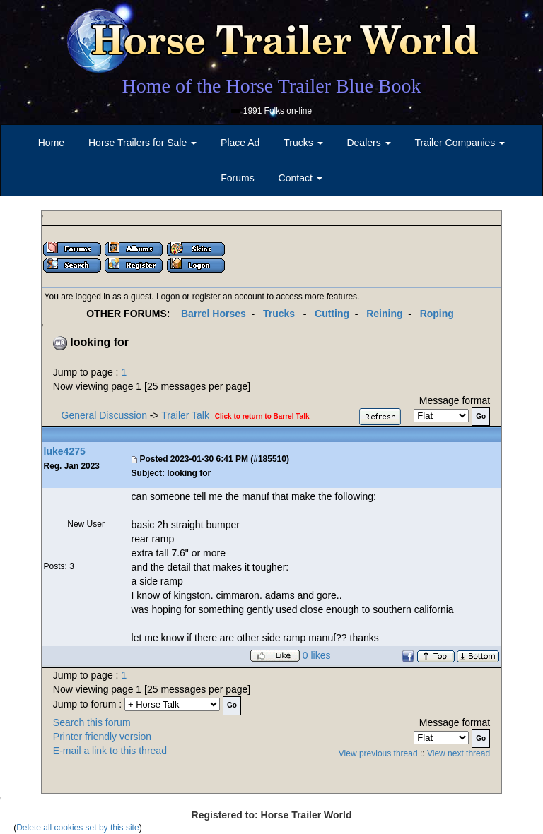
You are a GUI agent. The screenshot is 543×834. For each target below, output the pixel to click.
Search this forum (92, 722)
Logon (168, 297)
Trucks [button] (303, 142)
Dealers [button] (368, 142)
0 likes (317, 656)
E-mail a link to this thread (110, 750)
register (206, 297)
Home (51, 142)
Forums (237, 178)
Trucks (279, 313)
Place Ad (240, 142)
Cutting (332, 313)
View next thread (458, 753)
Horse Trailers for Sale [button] (142, 142)
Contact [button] (300, 178)
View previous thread (378, 753)
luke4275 (65, 451)
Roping (437, 313)
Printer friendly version (102, 736)
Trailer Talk (185, 415)
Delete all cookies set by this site (77, 828)
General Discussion (104, 415)
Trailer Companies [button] (460, 142)
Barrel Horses (213, 313)
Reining (384, 313)
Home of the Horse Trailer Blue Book (271, 86)
